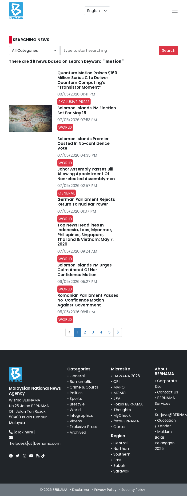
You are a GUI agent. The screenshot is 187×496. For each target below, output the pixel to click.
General (77, 376)
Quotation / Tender (165, 423)
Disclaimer (80, 489)
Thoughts (122, 410)
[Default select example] (97, 10)
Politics (76, 393)
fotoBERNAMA (126, 421)
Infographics (81, 415)
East (117, 460)
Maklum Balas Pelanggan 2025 (165, 440)
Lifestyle (77, 404)
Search (168, 50)
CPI (116, 381)
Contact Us (167, 392)
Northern (121, 448)
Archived (78, 432)
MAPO (119, 387)
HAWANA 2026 (126, 376)
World (75, 410)
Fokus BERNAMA (128, 404)
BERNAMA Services (165, 400)
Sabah (119, 465)
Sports (76, 398)
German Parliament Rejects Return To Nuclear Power (86, 202)
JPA (116, 398)
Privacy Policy (105, 489)
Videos (76, 421)
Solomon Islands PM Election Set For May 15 (86, 110)
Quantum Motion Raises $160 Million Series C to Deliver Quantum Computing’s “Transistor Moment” (87, 80)
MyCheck (122, 415)
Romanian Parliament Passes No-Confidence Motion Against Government (87, 300)
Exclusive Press (83, 426)
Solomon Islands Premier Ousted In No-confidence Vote (83, 143)
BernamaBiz (81, 381)
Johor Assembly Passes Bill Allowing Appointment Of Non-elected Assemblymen (86, 174)
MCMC (119, 393)
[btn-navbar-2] (174, 10)
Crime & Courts (84, 387)
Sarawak (121, 471)
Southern (121, 454)
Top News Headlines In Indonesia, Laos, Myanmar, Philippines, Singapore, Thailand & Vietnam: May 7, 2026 (85, 234)
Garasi (119, 426)
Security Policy (133, 489)
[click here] (24, 432)
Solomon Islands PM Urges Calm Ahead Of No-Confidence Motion (84, 270)
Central (120, 443)
